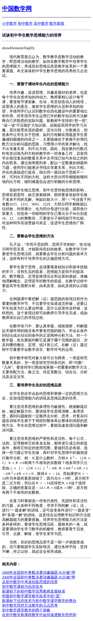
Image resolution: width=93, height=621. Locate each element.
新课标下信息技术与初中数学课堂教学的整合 (39, 601)
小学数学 (9, 23)
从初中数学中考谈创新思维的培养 (30, 582)
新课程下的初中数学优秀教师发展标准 (33, 591)
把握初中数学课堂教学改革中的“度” (31, 596)
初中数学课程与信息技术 (22, 587)
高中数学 (41, 23)
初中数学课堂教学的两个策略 (26, 610)
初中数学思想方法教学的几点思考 (30, 605)
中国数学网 (17, 8)
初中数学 (25, 23)
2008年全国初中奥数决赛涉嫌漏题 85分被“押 (38, 573)
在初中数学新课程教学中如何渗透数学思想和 (39, 615)
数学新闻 (56, 23)
